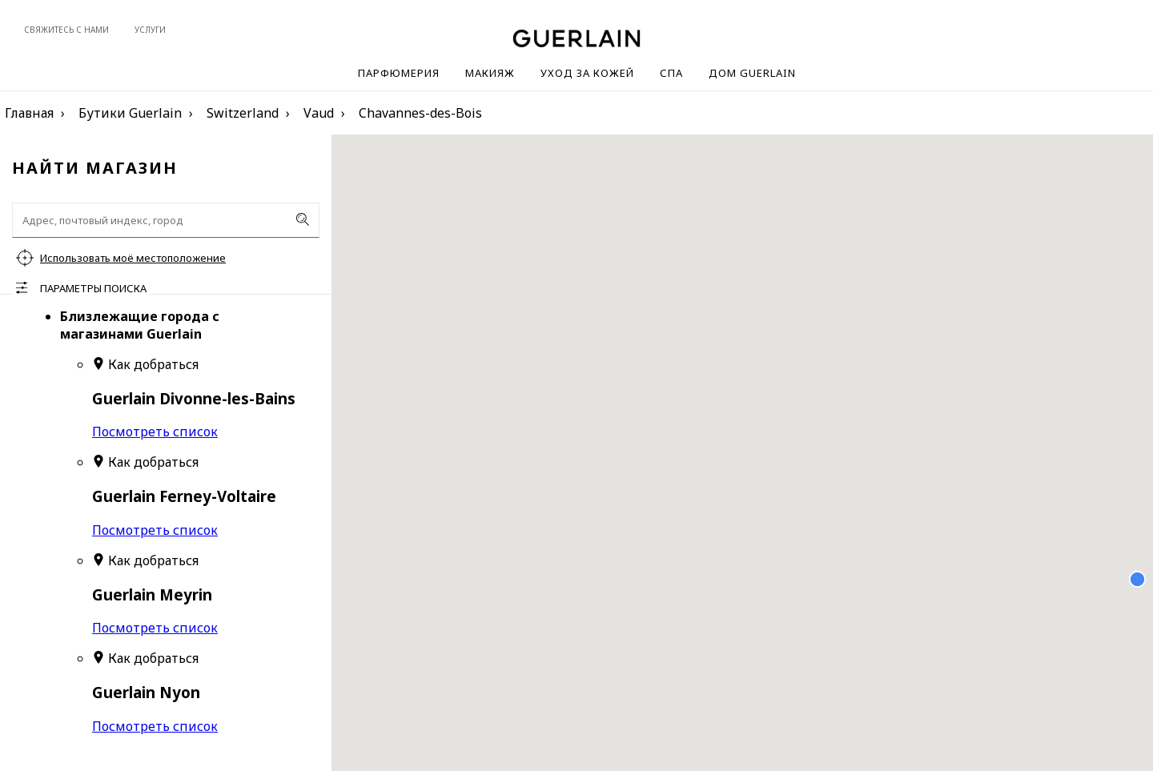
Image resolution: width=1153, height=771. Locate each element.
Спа (671, 73)
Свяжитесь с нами (66, 29)
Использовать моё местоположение (133, 258)
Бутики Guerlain (130, 113)
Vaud (318, 113)
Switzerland (243, 113)
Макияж (490, 73)
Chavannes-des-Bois (420, 113)
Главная (29, 113)
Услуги (150, 29)
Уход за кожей (587, 73)
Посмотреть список (155, 431)
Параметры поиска (93, 288)
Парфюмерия (399, 73)
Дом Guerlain (752, 73)
